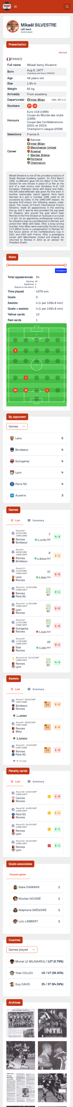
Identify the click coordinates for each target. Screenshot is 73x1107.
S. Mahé (42, 577)
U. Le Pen (42, 539)
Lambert (22, 715)
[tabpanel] (37, 742)
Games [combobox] (13, 426)
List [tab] (15, 520)
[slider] (7, 265)
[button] (15, 6)
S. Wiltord (41, 558)
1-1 (46, 703)
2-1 (46, 726)
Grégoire (22, 738)
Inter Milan (37, 100)
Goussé (21, 761)
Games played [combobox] (18, 949)
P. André (42, 632)
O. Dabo (42, 647)
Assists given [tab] (18, 874)
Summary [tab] (36, 520)
